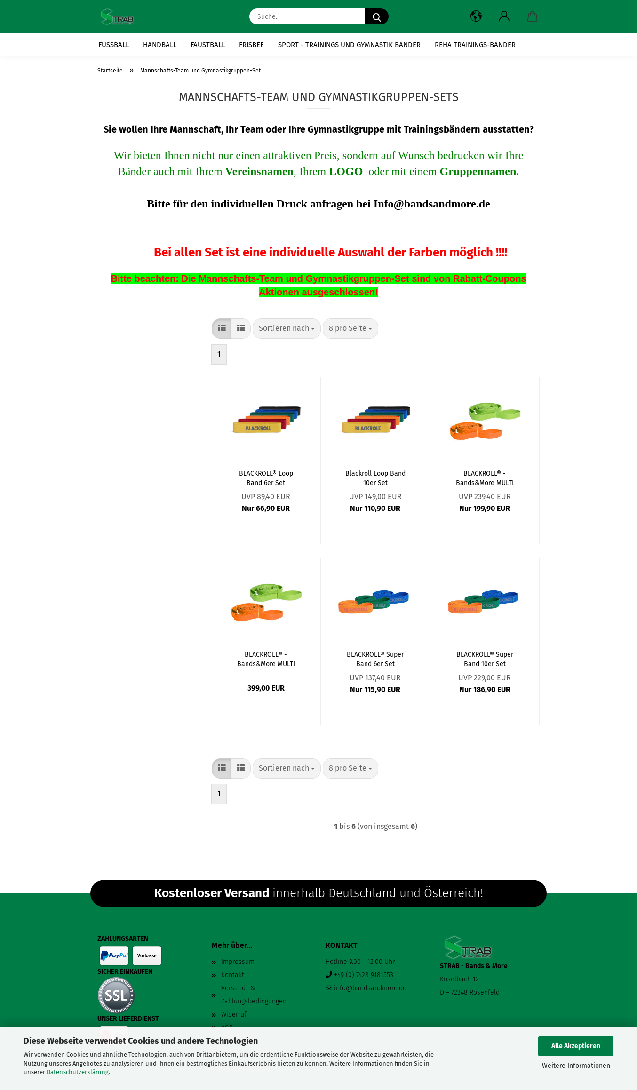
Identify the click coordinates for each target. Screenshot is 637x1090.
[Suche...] (377, 16)
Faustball (208, 44)
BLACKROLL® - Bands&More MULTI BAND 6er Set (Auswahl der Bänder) (484, 477)
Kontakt (232, 975)
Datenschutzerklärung (78, 1071)
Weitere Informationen (576, 1066)
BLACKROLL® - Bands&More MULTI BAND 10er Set (266, 659)
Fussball (113, 44)
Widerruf (234, 1014)
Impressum (238, 962)
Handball (159, 44)
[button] (476, 16)
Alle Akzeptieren (575, 1046)
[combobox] (287, 328)
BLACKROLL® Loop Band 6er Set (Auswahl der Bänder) (265, 477)
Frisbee (251, 44)
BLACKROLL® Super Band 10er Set (484, 659)
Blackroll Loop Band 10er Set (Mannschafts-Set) (375, 477)
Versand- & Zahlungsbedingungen (254, 994)
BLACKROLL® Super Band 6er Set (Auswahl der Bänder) (375, 659)
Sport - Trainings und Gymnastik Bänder (349, 44)
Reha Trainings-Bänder (475, 44)
